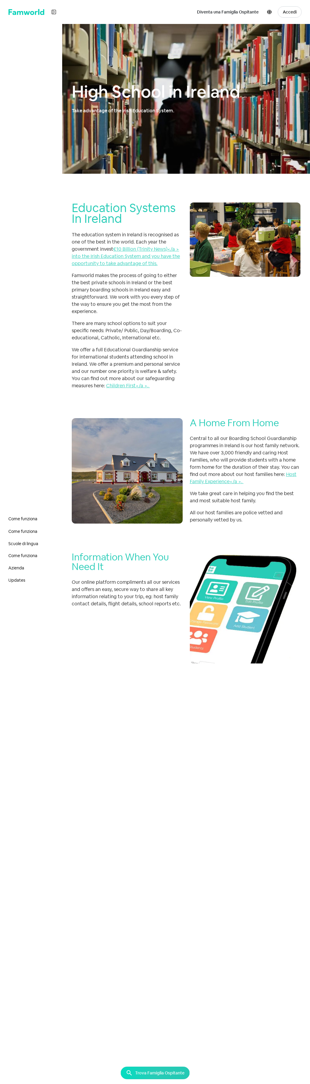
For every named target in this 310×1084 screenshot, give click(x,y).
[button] (270, 12)
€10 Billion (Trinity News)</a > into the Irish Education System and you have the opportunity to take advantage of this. (126, 256)
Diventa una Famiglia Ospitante (228, 12)
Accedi (290, 12)
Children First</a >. (128, 386)
